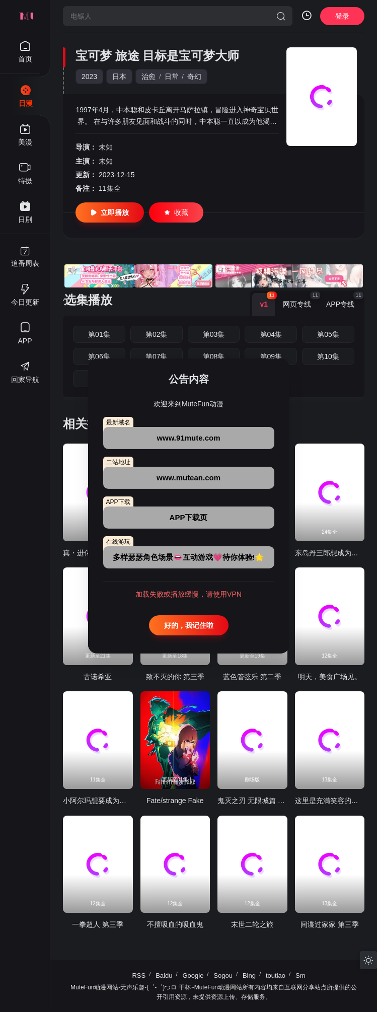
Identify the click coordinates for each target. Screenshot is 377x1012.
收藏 (176, 212)
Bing (249, 975)
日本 (119, 77)
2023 (89, 77)
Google (192, 975)
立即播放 (110, 212)
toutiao (275, 975)
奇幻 (194, 77)
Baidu (164, 975)
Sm (300, 975)
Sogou (223, 975)
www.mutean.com (188, 477)
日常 (172, 77)
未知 (106, 147)
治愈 (148, 77)
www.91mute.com (188, 437)
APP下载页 (189, 517)
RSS (138, 975)
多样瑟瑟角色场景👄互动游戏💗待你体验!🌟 (189, 557)
